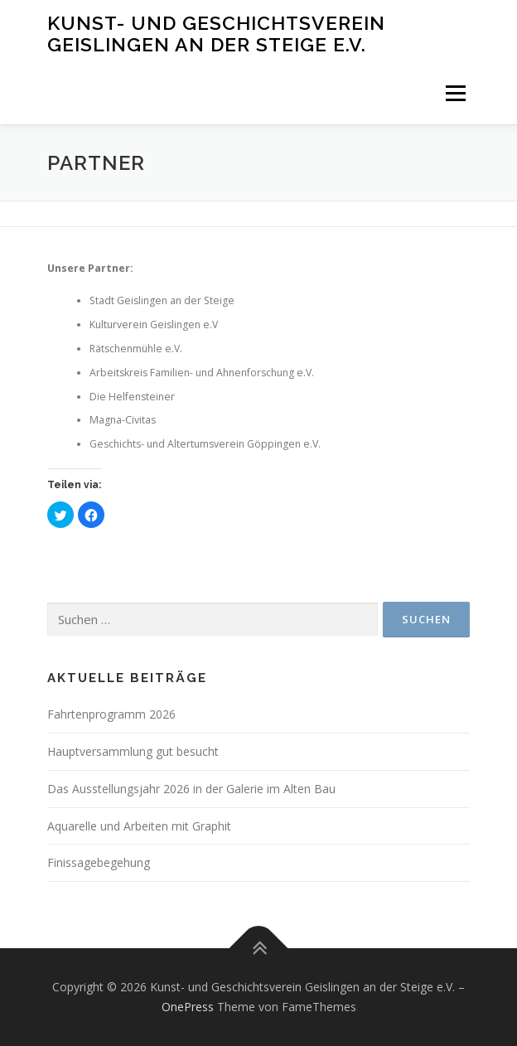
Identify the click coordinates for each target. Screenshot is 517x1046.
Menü (454, 93)
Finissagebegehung (98, 862)
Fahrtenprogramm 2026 (111, 714)
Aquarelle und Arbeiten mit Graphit (139, 826)
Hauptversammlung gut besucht (133, 751)
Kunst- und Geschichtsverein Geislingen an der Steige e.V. (216, 34)
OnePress (188, 1007)
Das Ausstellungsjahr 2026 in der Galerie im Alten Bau (191, 789)
